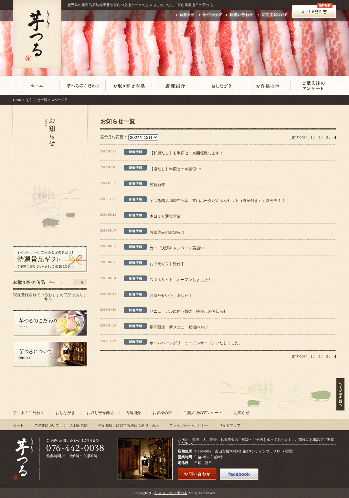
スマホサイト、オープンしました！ (181, 279)
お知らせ (241, 412)
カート (18, 425)
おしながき (65, 412)
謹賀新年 (157, 184)
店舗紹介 (133, 412)
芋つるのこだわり (28, 412)
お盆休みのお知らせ (167, 232)
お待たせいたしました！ (171, 295)
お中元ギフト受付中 (167, 264)
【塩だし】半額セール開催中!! (176, 169)
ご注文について (46, 425)
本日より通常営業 (165, 216)
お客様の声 (162, 412)
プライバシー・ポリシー (188, 425)
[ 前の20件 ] (300, 137)
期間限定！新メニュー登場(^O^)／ (179, 327)
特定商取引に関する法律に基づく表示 (128, 425)
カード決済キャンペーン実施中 (177, 248)
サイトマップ (229, 425)
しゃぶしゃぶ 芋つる (170, 493)
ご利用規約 (79, 425)
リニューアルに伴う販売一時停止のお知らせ (188, 311)
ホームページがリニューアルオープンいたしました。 (196, 343)
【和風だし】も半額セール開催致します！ (186, 153)
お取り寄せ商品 (100, 412)
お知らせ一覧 (37, 100)
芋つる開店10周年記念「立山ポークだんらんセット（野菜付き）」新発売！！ (217, 200)
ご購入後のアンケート (203, 412)
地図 (288, 451)
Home (17, 100)
